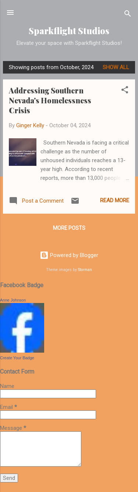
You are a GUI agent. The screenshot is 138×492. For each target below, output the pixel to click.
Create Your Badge (17, 358)
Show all (116, 67)
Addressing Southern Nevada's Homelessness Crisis (50, 100)
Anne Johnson (13, 300)
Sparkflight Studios (69, 30)
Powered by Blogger (69, 255)
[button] (124, 91)
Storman (85, 269)
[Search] (127, 15)
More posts (69, 228)
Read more (114, 200)
